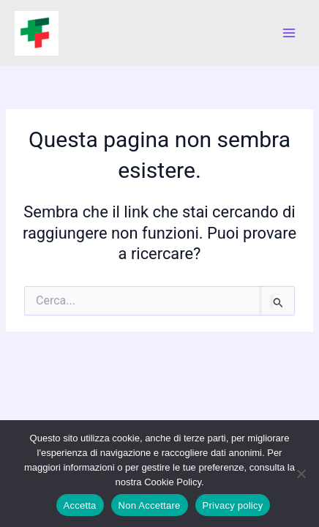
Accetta (80, 505)
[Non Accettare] (300, 473)
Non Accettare (150, 505)
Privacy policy (233, 505)
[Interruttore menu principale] (289, 33)
